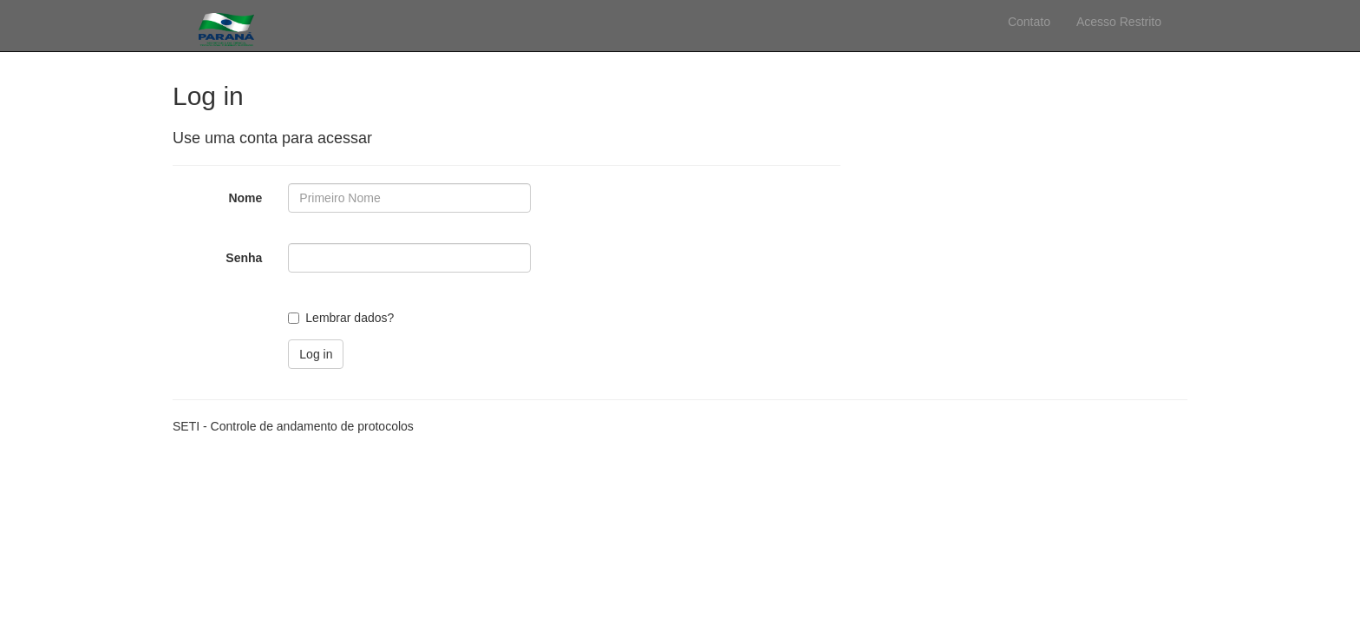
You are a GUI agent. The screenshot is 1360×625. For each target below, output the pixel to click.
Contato (1029, 22)
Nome (245, 198)
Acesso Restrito (1118, 22)
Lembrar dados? (349, 318)
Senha (244, 258)
